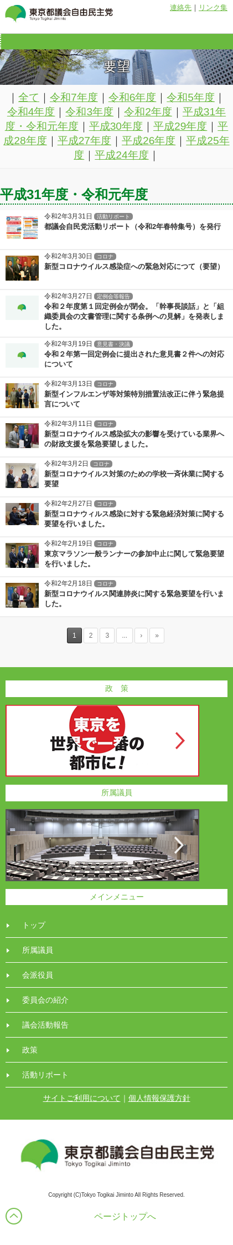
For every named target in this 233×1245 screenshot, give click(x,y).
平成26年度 (148, 140)
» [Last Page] (157, 635)
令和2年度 (148, 112)
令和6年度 (132, 97)
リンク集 (213, 7)
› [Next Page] (141, 635)
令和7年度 (74, 97)
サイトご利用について (82, 1098)
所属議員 (37, 950)
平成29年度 (180, 126)
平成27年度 (84, 140)
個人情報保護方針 (159, 1098)
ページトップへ (125, 1216)
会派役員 (37, 974)
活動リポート (45, 1074)
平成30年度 (116, 126)
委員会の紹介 (45, 999)
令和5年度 (191, 97)
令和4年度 (31, 112)
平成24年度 (121, 155)
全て (28, 97)
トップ (33, 925)
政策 (30, 1049)
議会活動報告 (45, 1024)
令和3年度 (89, 112)
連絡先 (180, 7)
